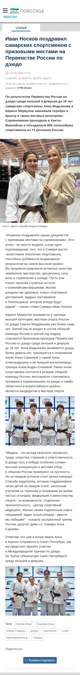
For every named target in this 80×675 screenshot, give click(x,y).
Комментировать (40, 660)
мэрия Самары (16, 630)
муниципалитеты (17, 637)
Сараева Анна (46, 624)
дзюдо (34, 630)
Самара (38, 637)
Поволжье (32, 11)
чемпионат (50, 630)
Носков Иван (24, 624)
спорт (65, 630)
